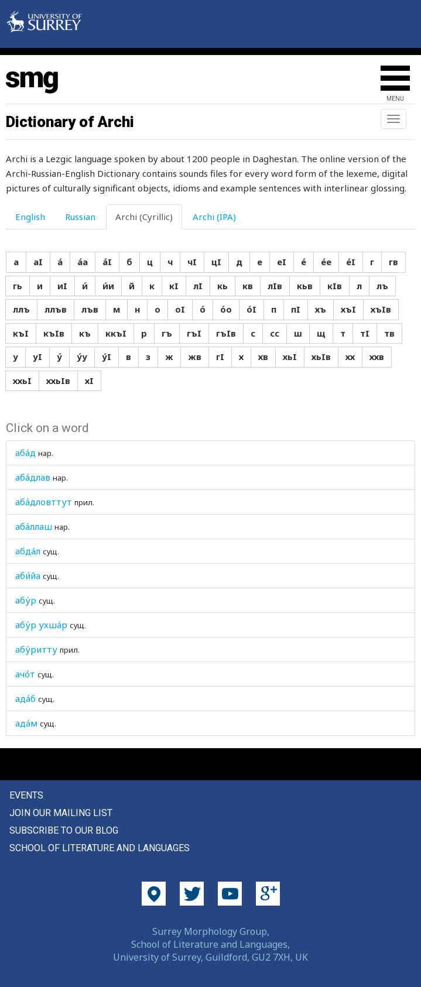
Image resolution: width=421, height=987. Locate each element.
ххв (376, 356)
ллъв (56, 309)
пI (295, 309)
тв (389, 333)
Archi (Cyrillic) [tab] (144, 216)
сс (274, 333)
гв (393, 262)
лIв (275, 286)
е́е (326, 262)
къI (21, 333)
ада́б (25, 698)
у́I (106, 356)
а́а (82, 262)
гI (220, 356)
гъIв (226, 333)
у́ (59, 356)
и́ (85, 286)
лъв (89, 309)
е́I (350, 262)
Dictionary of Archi (70, 122)
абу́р (25, 600)
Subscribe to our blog (63, 830)
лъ (382, 286)
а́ (60, 262)
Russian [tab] (80, 216)
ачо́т (25, 674)
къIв (53, 333)
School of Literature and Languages (99, 848)
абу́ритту (36, 649)
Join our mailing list (60, 812)
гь (17, 286)
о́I (251, 309)
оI (180, 309)
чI (192, 262)
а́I (107, 262)
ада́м (26, 723)
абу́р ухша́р (41, 624)
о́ (203, 309)
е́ (303, 262)
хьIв (321, 356)
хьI (290, 356)
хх (350, 356)
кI (174, 286)
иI (62, 286)
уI (37, 356)
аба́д (25, 452)
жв (194, 356)
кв (247, 286)
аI (38, 262)
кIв (334, 286)
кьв (305, 286)
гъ (167, 333)
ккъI (115, 333)
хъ (320, 309)
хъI (348, 309)
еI (281, 262)
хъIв (381, 309)
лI (198, 286)
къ (85, 333)
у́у (82, 356)
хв (263, 356)
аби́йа (27, 575)
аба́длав (32, 477)
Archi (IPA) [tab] (214, 216)
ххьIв (58, 380)
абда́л (27, 551)
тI (364, 333)
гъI (194, 333)
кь (222, 286)
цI (216, 262)
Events (26, 795)
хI (89, 380)
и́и (108, 286)
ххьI (22, 380)
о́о (226, 309)
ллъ (21, 309)
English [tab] (30, 216)
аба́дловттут (43, 502)
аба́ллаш (33, 526)
